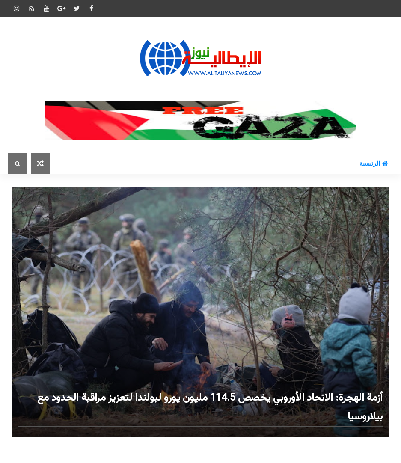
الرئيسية (373, 163)
